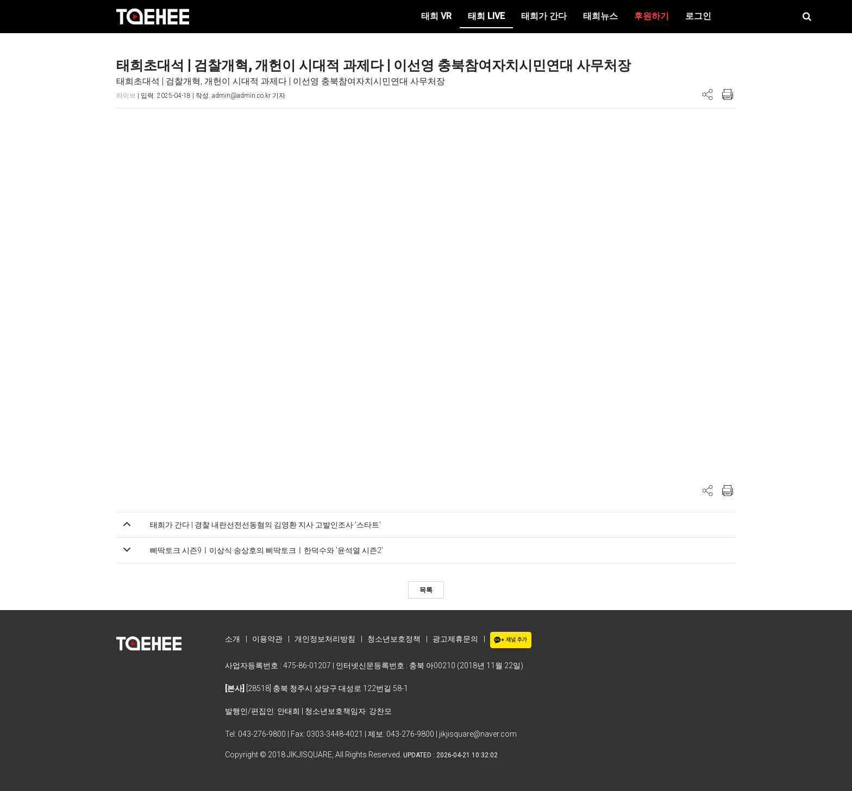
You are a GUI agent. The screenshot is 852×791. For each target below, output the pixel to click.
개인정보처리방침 (325, 639)
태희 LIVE (486, 16)
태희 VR (436, 16)
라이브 (126, 95)
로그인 (698, 16)
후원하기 (651, 16)
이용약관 (267, 639)
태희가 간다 (544, 16)
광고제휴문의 (455, 639)
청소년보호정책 (394, 639)
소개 (232, 639)
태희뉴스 (600, 16)
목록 (426, 590)
